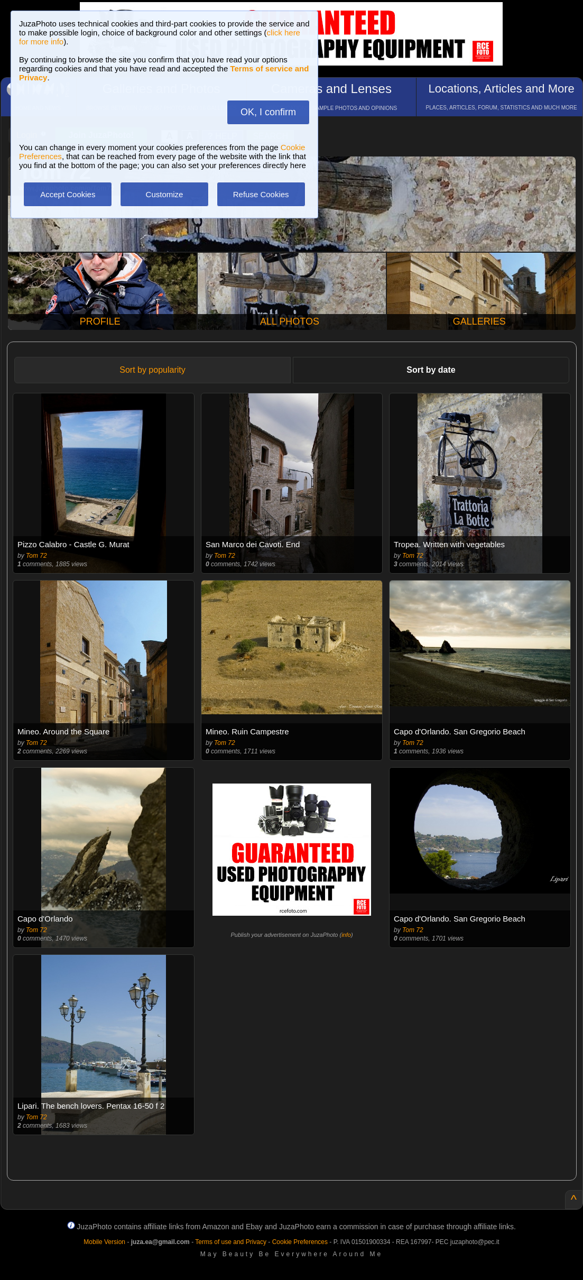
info (346, 935)
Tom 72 (36, 555)
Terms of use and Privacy (230, 1242)
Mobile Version (104, 1242)
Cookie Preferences (300, 1242)
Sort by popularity (152, 369)
